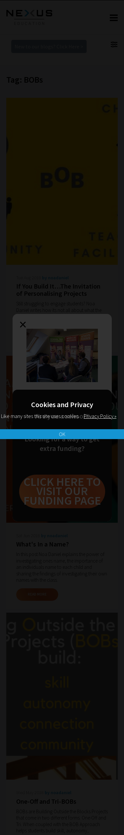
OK (62, 434)
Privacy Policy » (100, 416)
